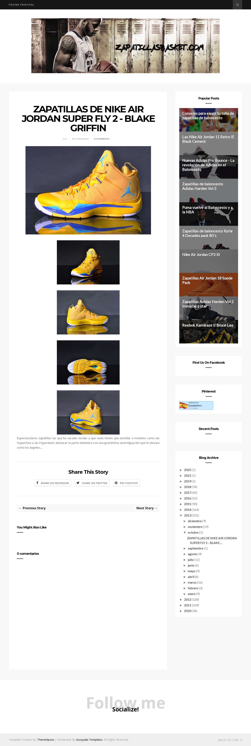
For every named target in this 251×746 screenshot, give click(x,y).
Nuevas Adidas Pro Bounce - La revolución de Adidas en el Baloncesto (208, 165)
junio (191, 565)
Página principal (22, 4)
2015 (187, 504)
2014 (187, 509)
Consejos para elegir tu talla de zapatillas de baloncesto (208, 115)
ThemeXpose (45, 739)
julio (191, 559)
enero (192, 594)
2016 (187, 498)
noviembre (195, 526)
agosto (192, 554)
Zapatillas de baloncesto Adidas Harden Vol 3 (202, 186)
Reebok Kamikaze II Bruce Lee (207, 325)
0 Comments (101, 138)
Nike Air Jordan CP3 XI (201, 254)
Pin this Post (129, 483)
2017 (187, 492)
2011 (187, 605)
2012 (187, 599)
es (195, 405)
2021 (187, 475)
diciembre (195, 521)
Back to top (230, 740)
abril (191, 576)
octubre (193, 532)
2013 (187, 515)
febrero (193, 588)
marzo (192, 582)
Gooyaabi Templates (89, 739)
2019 (187, 481)
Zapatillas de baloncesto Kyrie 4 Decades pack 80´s (207, 233)
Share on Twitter (94, 483)
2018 (187, 487)
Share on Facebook (55, 483)
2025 (187, 470)
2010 (187, 611)
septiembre (195, 548)
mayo (191, 571)
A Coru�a (192, 408)
